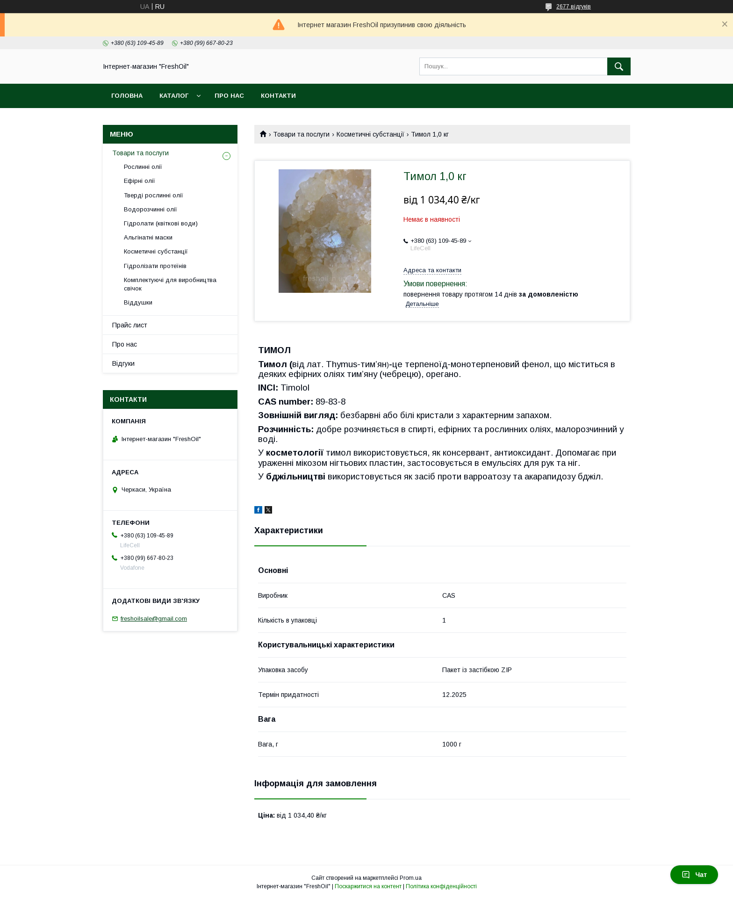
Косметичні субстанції (370, 134)
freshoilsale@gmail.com (154, 618)
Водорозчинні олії (150, 209)
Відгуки (123, 363)
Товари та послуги (301, 134)
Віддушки (138, 302)
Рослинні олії (143, 166)
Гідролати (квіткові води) (161, 223)
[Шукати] (619, 66)
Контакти (278, 95)
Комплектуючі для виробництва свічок (170, 284)
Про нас (229, 95)
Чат (694, 874)
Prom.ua (411, 878)
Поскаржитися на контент (368, 886)
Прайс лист (129, 325)
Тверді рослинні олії (153, 195)
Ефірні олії (139, 180)
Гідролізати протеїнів (155, 265)
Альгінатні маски (148, 237)
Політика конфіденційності (441, 886)
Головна (127, 95)
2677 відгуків (573, 6)
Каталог (173, 95)
